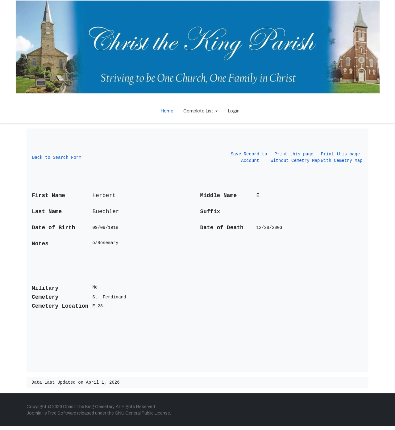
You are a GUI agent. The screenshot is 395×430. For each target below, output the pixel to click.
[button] (200, 111)
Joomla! (35, 417)
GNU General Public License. (143, 417)
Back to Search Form (56, 158)
